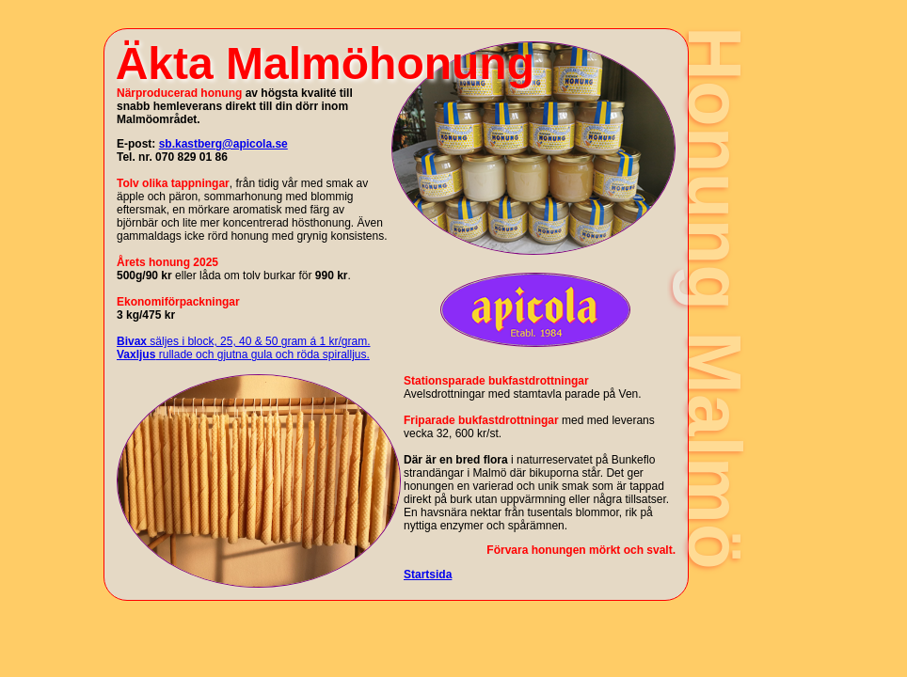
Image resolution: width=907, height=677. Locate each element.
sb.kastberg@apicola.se (223, 143)
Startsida (428, 574)
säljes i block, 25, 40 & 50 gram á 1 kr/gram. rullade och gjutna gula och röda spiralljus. (243, 348)
